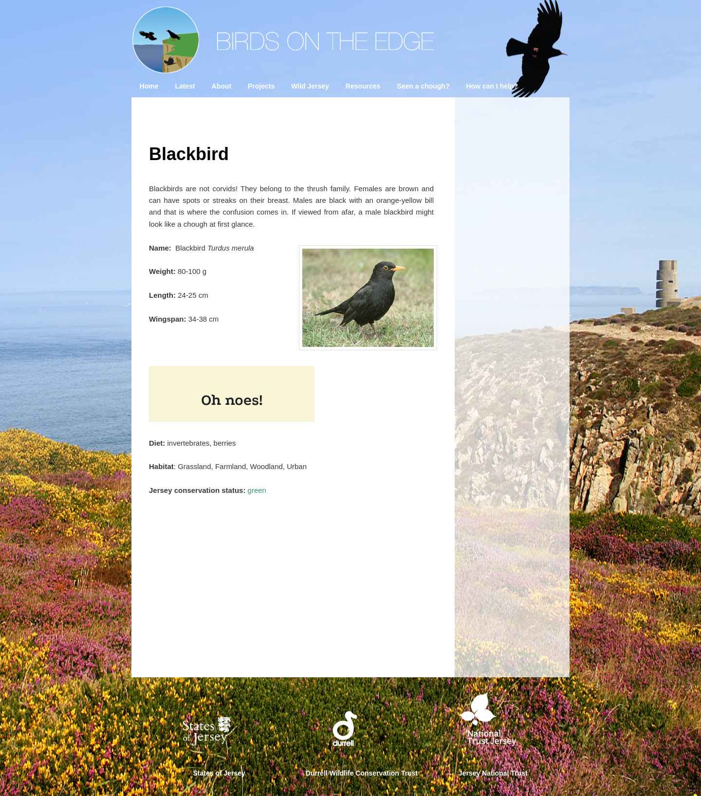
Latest (185, 86)
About (221, 86)
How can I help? (492, 86)
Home (149, 86)
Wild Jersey (310, 86)
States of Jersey (219, 773)
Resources (363, 86)
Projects (261, 86)
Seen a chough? (423, 86)
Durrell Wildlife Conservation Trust (362, 773)
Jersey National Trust (493, 773)
